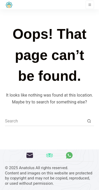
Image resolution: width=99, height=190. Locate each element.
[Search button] (89, 121)
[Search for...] (44, 121)
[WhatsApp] (69, 155)
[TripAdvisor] (49, 155)
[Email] (29, 155)
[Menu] (90, 5)
